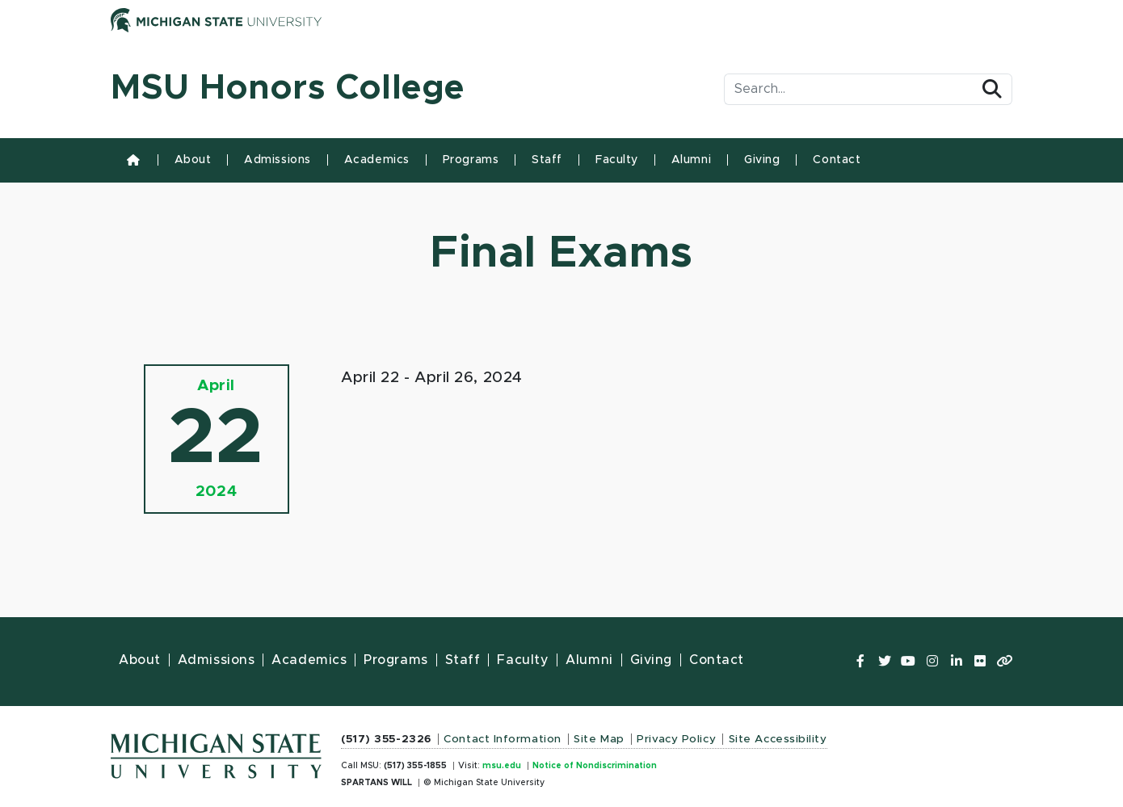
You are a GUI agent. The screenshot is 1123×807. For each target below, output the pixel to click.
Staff (547, 160)
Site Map (599, 739)
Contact (836, 160)
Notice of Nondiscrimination (594, 766)
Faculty (616, 160)
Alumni (691, 160)
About (193, 160)
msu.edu (501, 766)
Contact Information (503, 739)
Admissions (277, 160)
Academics (377, 160)
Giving (762, 160)
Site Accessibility (778, 739)
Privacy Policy (676, 739)
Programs (470, 160)
